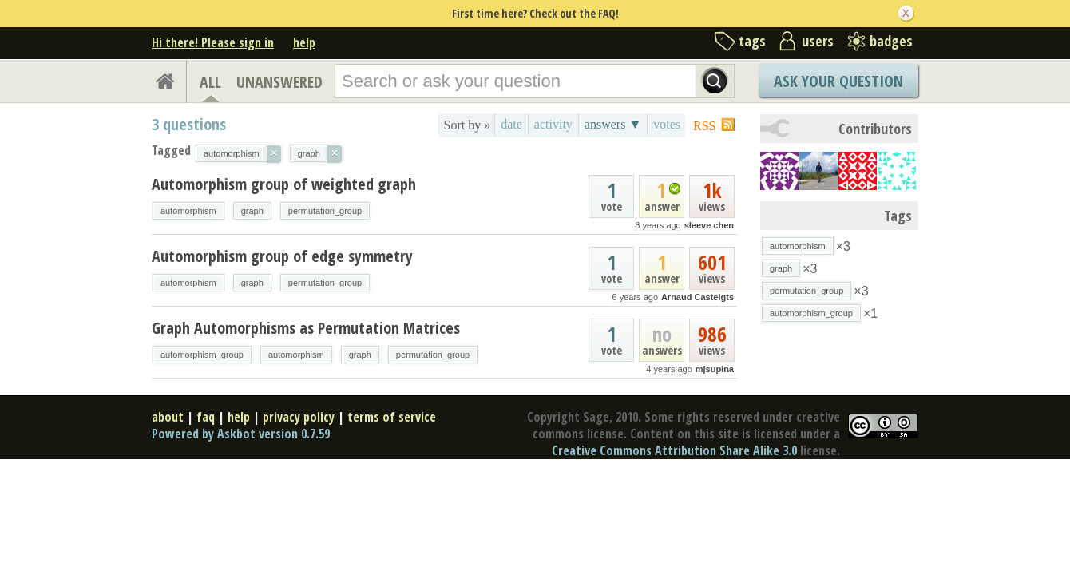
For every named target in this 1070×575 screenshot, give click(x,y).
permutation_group (325, 211)
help (304, 42)
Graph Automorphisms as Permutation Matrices (306, 328)
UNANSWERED (279, 82)
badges (891, 40)
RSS (704, 126)
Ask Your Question (838, 81)
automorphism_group (202, 354)
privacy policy (299, 417)
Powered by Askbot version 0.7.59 (241, 433)
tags (752, 40)
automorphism (188, 211)
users (818, 40)
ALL (210, 82)
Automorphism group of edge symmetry (282, 256)
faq (205, 417)
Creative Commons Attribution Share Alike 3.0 (674, 450)
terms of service (391, 417)
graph (252, 211)
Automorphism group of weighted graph (284, 184)
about (168, 417)
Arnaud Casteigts (697, 297)
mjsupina (715, 369)
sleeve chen (709, 225)
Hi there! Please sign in (213, 42)
